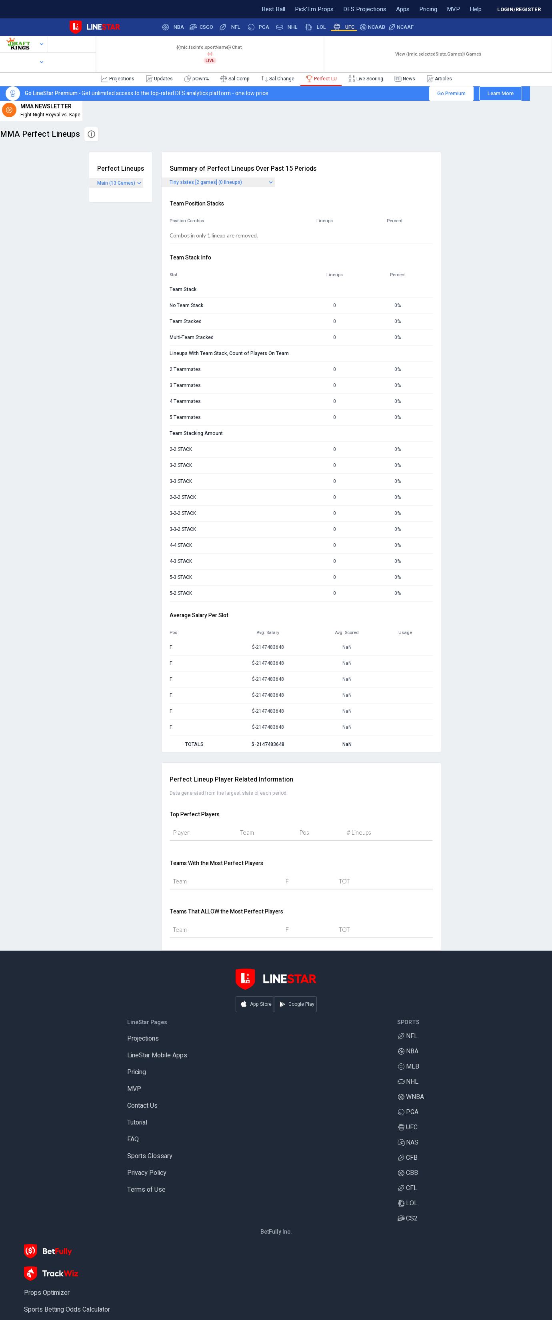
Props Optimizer (47, 1293)
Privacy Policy (146, 1173)
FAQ (133, 1140)
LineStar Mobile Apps (157, 1056)
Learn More (501, 93)
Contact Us (142, 1106)
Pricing (136, 1073)
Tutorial (137, 1123)
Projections (143, 1039)
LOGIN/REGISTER (519, 9)
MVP (134, 1090)
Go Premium (451, 93)
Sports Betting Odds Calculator (67, 1310)
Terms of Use (146, 1190)
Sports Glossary (149, 1157)
